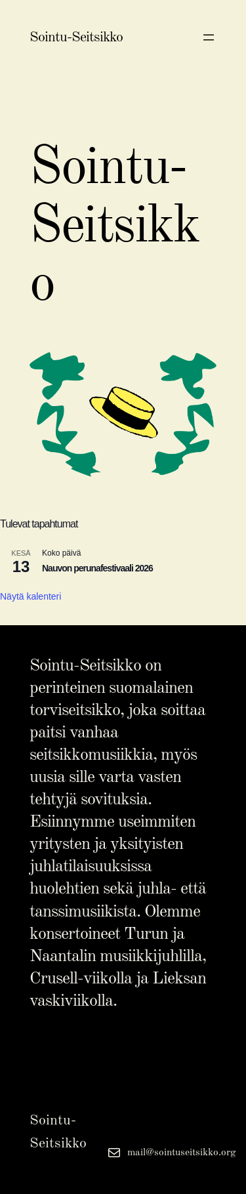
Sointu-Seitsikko (76, 37)
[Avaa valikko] (208, 37)
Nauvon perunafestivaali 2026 (97, 568)
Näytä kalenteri (30, 596)
